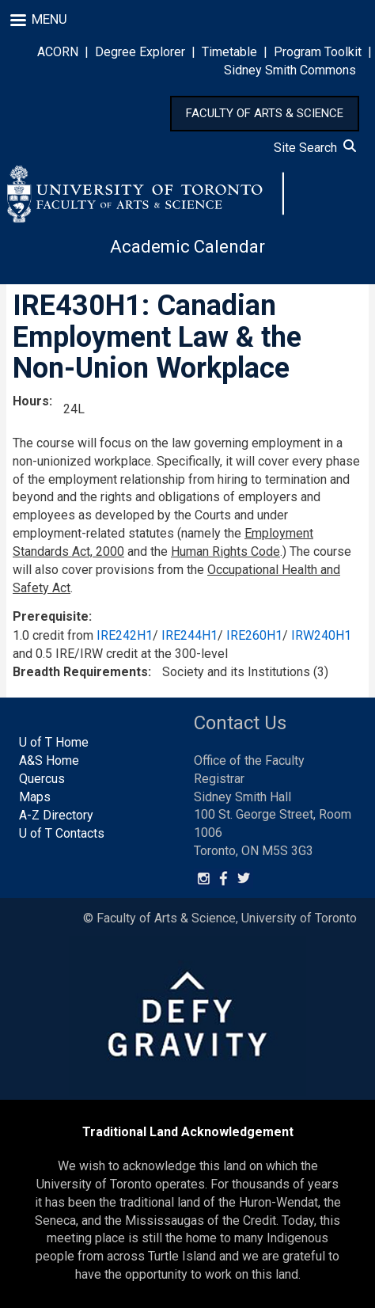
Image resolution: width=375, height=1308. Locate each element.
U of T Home (54, 742)
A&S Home (49, 760)
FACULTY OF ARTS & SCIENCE (264, 113)
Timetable (229, 51)
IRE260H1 (254, 635)
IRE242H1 (125, 635)
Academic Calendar (187, 247)
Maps (35, 796)
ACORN (57, 51)
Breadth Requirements (80, 671)
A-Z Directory (56, 815)
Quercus (42, 778)
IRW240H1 (321, 635)
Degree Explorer (140, 51)
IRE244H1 (189, 635)
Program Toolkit (318, 51)
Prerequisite (51, 616)
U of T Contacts (61, 833)
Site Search (315, 147)
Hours (31, 401)
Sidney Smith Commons (290, 70)
